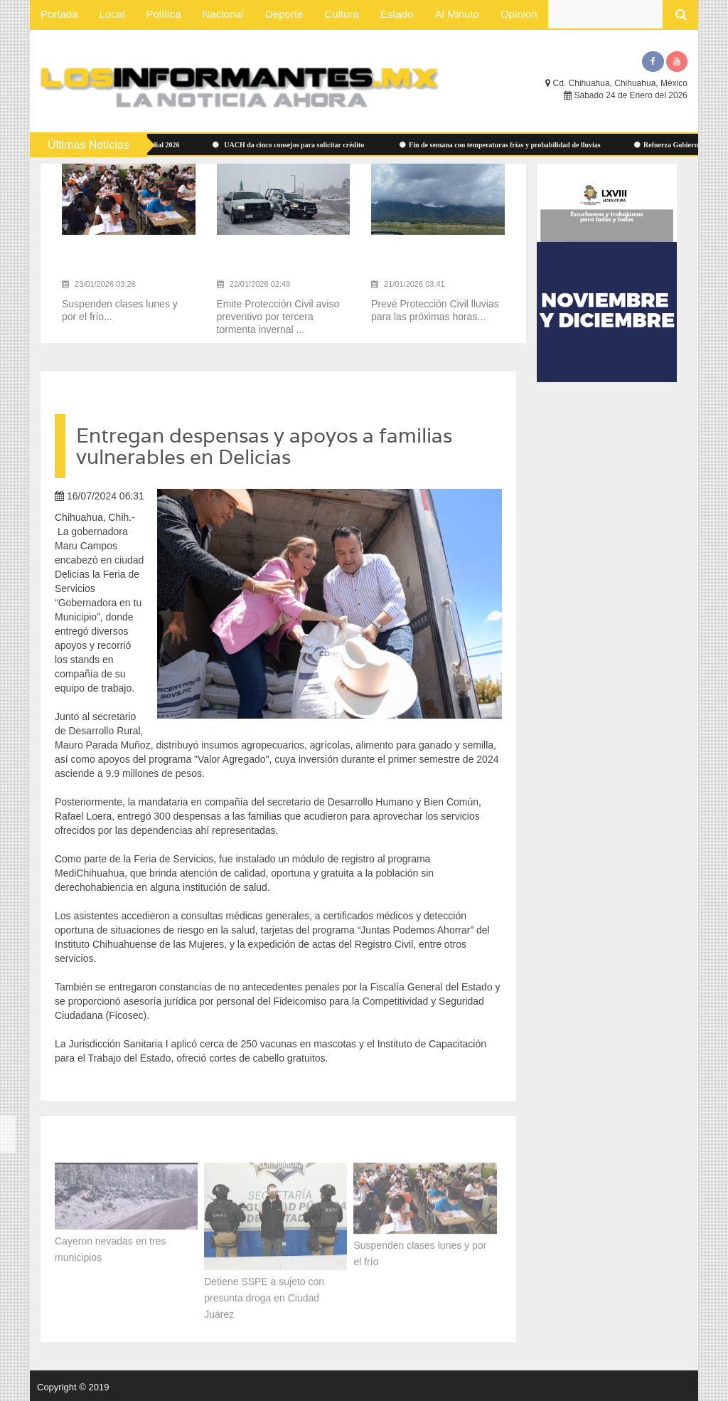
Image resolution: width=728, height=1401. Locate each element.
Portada (59, 14)
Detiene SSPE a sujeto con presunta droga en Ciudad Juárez (264, 1295)
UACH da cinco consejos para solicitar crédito (293, 145)
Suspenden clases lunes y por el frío (419, 1251)
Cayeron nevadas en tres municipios (110, 1247)
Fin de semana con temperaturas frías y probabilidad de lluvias (503, 145)
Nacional (223, 14)
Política (163, 14)
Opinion (518, 14)
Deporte (284, 14)
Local (112, 14)
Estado (397, 14)
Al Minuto (456, 14)
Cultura (341, 14)
